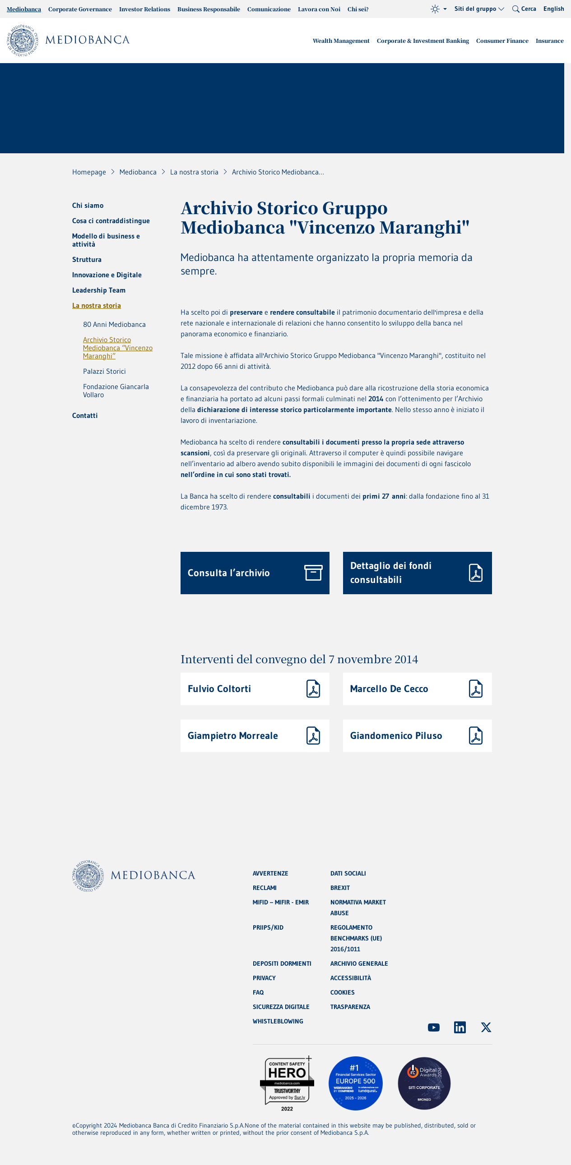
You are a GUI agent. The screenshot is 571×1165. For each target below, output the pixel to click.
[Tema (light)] (439, 9)
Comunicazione (269, 9)
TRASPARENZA (350, 1007)
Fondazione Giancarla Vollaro (116, 390)
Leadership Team (99, 289)
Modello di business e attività (106, 239)
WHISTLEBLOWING (278, 1021)
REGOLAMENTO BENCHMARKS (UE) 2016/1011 (356, 938)
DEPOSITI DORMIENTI (282, 963)
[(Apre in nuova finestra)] (434, 1027)
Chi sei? (358, 9)
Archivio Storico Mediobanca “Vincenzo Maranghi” (118, 347)
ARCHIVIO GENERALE (359, 963)
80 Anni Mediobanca (114, 324)
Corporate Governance (80, 9)
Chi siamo (87, 205)
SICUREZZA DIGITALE (281, 1007)
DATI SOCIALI (348, 873)
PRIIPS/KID (268, 927)
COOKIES (342, 992)
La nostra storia (96, 305)
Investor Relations (144, 9)
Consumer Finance (502, 40)
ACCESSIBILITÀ (350, 978)
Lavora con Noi (319, 9)
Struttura (87, 259)
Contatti (85, 415)
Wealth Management (341, 40)
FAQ (258, 992)
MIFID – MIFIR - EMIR (281, 902)
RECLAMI (265, 888)
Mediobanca (24, 9)
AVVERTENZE (270, 873)
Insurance (550, 40)
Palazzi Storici (104, 371)
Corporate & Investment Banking (423, 40)
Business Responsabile (208, 9)
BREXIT (340, 888)
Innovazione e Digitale (107, 274)
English (553, 9)
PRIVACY (264, 978)
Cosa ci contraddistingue (111, 220)
